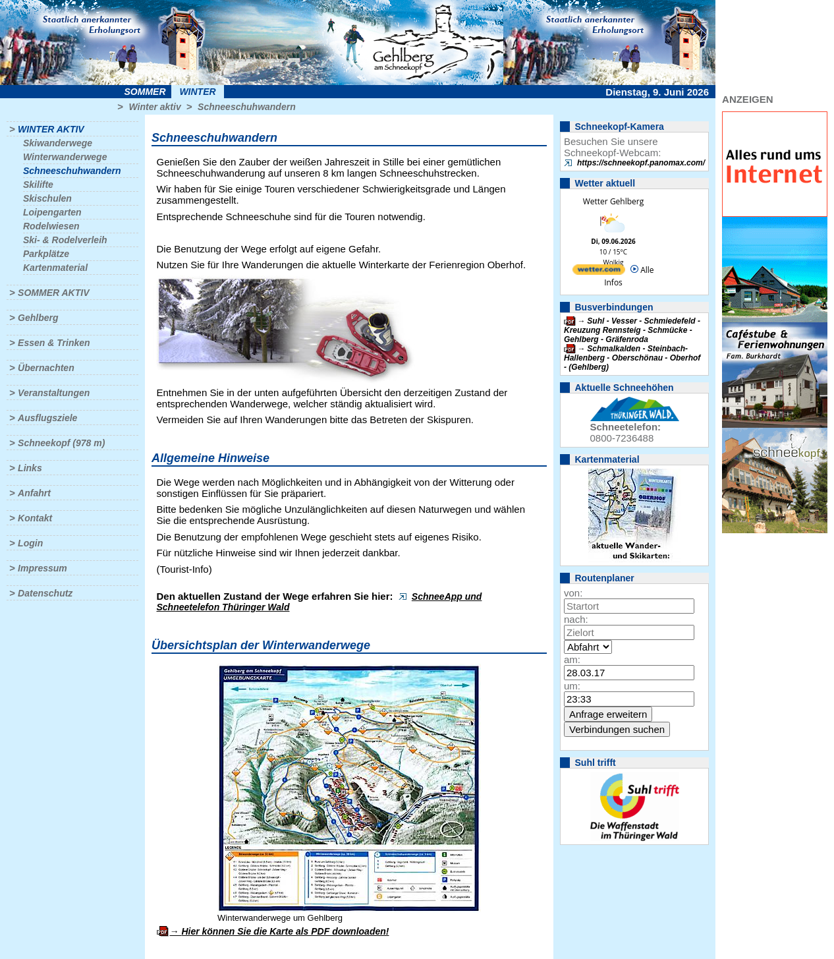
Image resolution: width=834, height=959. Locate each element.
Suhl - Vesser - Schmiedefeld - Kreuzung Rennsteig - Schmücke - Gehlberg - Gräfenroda (632, 330)
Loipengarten (52, 212)
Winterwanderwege (65, 157)
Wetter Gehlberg (613, 201)
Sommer (145, 91)
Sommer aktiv (53, 292)
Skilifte (38, 184)
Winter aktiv (154, 107)
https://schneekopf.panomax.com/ (641, 162)
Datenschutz (45, 593)
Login (30, 543)
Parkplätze (46, 253)
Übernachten (46, 368)
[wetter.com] (598, 271)
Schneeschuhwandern (247, 107)
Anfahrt (34, 493)
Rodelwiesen (51, 226)
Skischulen (47, 198)
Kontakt (35, 518)
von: (573, 592)
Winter (197, 91)
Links (30, 468)
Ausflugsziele (47, 418)
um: (572, 685)
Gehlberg (38, 317)
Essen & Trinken (54, 342)
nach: (576, 619)
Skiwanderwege (57, 143)
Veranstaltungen (54, 393)
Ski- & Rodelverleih (65, 240)
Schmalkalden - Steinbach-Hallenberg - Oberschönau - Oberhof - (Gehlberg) (632, 358)
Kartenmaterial (55, 267)
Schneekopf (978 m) (61, 443)
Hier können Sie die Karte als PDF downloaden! (285, 931)
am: (572, 659)
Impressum (42, 568)
